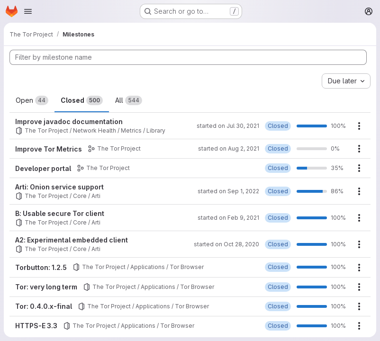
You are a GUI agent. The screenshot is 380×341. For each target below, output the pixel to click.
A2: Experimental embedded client (71, 240)
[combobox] (346, 81)
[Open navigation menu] (28, 11)
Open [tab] (32, 100)
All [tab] (128, 100)
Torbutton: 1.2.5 (41, 267)
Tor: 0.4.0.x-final (43, 306)
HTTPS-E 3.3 (36, 326)
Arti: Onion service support (59, 187)
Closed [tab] (82, 100)
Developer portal (43, 168)
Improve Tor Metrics (48, 149)
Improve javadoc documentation (69, 121)
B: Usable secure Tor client (59, 213)
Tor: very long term (46, 287)
